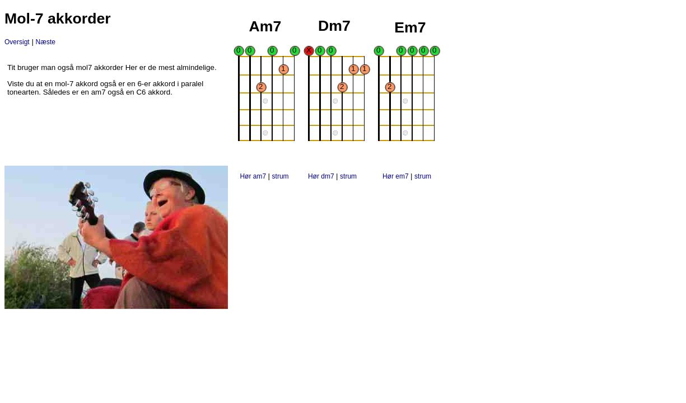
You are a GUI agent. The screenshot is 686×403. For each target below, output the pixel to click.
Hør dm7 (322, 176)
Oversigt (17, 42)
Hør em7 (396, 176)
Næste (45, 42)
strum (280, 176)
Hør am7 (254, 176)
